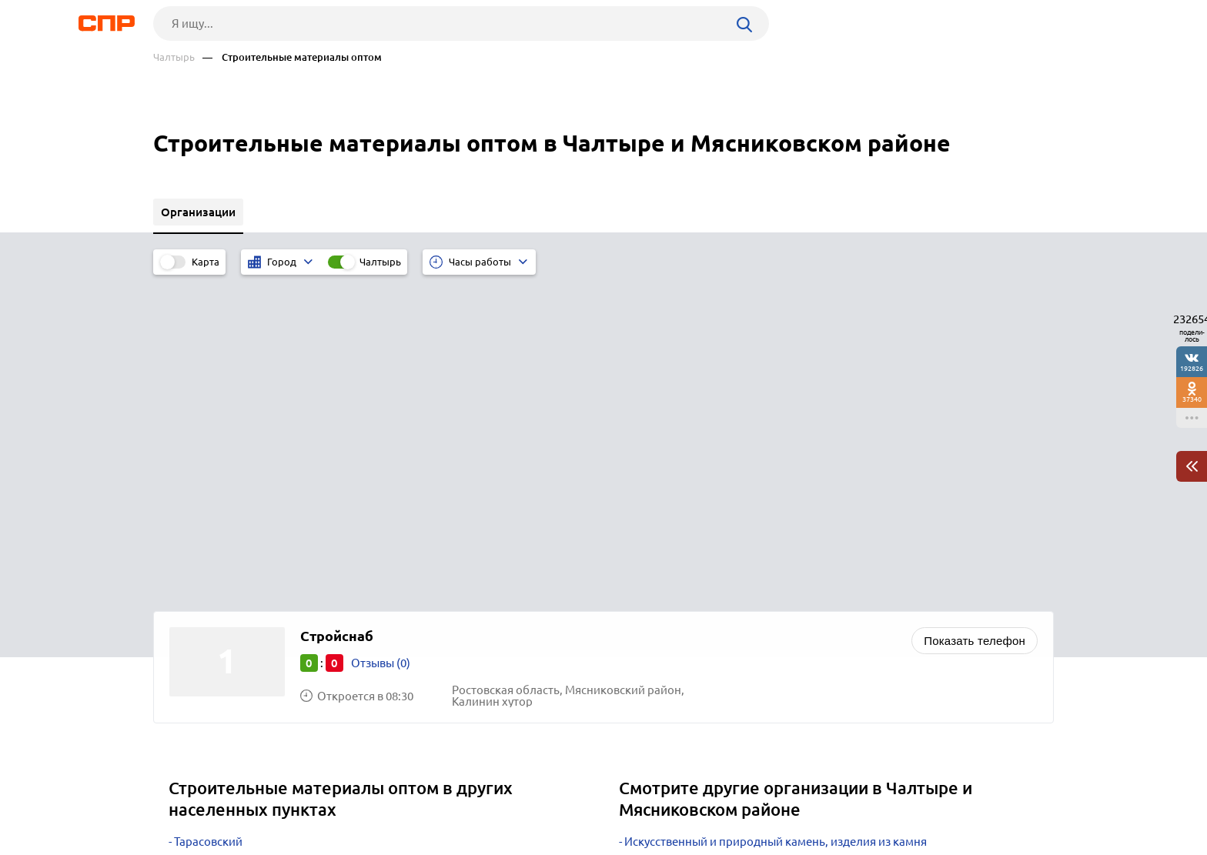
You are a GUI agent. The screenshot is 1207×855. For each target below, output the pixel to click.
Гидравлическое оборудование (709, 595)
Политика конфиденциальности (359, 843)
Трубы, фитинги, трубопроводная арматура (742, 557)
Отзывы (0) (380, 339)
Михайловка (208, 576)
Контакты (498, 798)
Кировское (203, 595)
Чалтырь (174, 57)
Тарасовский (208, 518)
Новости (277, 798)
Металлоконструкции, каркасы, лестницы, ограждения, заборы (797, 576)
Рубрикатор (181, 798)
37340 (1192, 399)
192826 (1191, 368)
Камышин (200, 537)
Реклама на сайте (386, 798)
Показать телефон (974, 317)
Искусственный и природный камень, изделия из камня (775, 518)
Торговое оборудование (690, 537)
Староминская (213, 557)
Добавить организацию (984, 797)
